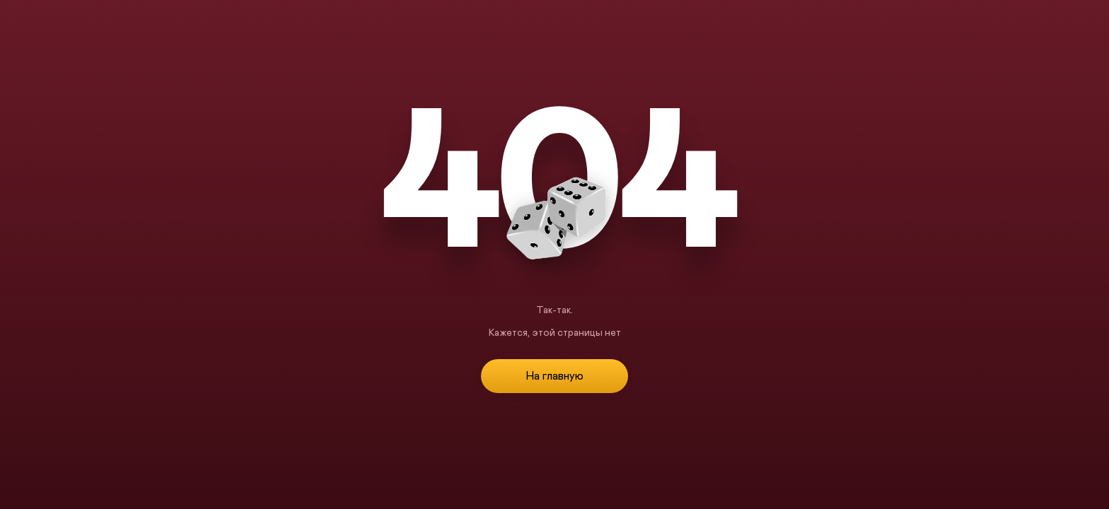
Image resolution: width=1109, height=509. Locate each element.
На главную (554, 376)
